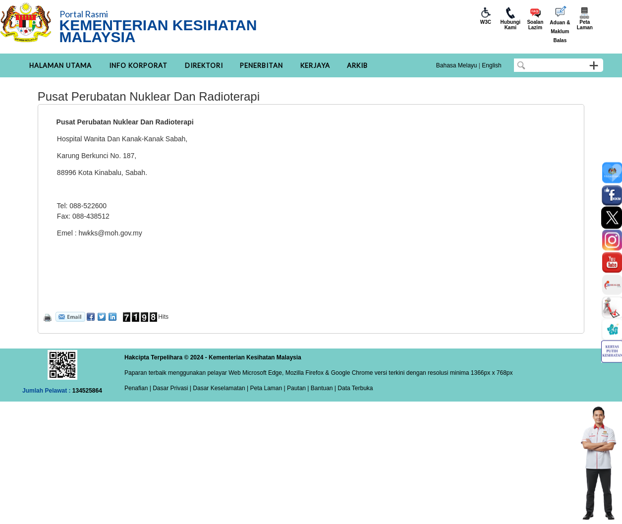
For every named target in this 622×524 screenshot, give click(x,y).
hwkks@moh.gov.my (110, 233)
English (491, 65)
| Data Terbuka (353, 388)
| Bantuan (319, 388)
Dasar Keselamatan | (219, 388)
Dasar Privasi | (171, 388)
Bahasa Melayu (456, 65)
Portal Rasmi (83, 13)
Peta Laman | (267, 388)
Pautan (296, 388)
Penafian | (137, 388)
